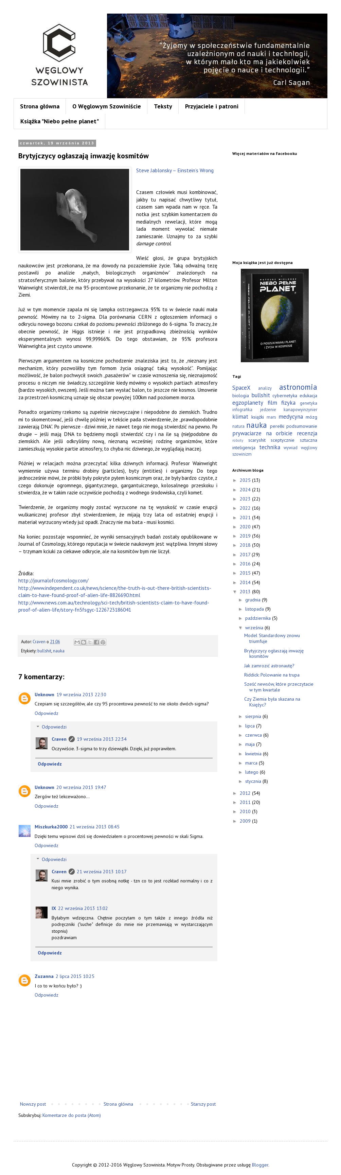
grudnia (253, 600)
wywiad (291, 447)
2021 (246, 517)
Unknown (44, 694)
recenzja (307, 433)
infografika (242, 409)
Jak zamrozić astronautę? (269, 666)
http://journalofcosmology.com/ (53, 580)
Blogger (260, 1165)
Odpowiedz (46, 713)
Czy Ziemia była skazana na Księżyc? (272, 702)
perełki (277, 426)
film (272, 402)
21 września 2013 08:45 (95, 827)
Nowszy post (33, 1104)
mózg (311, 417)
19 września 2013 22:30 (81, 694)
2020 (246, 527)
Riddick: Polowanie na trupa (272, 675)
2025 (246, 480)
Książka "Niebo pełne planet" (59, 121)
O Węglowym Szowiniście (106, 106)
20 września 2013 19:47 (81, 787)
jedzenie (268, 409)
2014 (246, 582)
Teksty (163, 106)
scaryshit (257, 440)
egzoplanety (247, 402)
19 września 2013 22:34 (102, 739)
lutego (252, 772)
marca (252, 763)
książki (257, 417)
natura (238, 426)
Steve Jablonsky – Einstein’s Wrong (175, 170)
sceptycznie (282, 440)
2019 (246, 536)
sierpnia (254, 716)
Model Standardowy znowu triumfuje (272, 638)
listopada (255, 609)
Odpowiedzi (54, 727)
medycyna (291, 416)
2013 (246, 592)
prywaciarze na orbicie (262, 433)
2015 (246, 573)
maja (250, 744)
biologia (240, 395)
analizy (265, 388)
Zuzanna (44, 976)
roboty (237, 440)
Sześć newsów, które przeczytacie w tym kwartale (278, 687)
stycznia (254, 781)
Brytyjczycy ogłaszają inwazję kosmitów (274, 654)
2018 (246, 545)
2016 (246, 564)
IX (54, 908)
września (255, 628)
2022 (246, 508)
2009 (246, 821)
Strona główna (39, 106)
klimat (240, 416)
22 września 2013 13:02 (83, 908)
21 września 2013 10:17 (102, 872)
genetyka (308, 403)
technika (269, 447)
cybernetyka (284, 395)
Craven (59, 739)
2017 (246, 554)
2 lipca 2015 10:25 (75, 976)
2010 (246, 811)
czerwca (254, 735)
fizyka (288, 402)
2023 (246, 499)
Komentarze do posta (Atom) (71, 1115)
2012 (246, 793)
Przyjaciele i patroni (211, 106)
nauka (59, 650)
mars (271, 417)
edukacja (308, 395)
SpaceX (241, 387)
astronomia (298, 387)
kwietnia (254, 754)
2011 (246, 802)
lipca (250, 726)
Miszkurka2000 (51, 827)
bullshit (44, 650)
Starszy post (203, 1104)
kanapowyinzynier (300, 409)
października (258, 618)
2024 (246, 490)
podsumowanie (301, 426)
